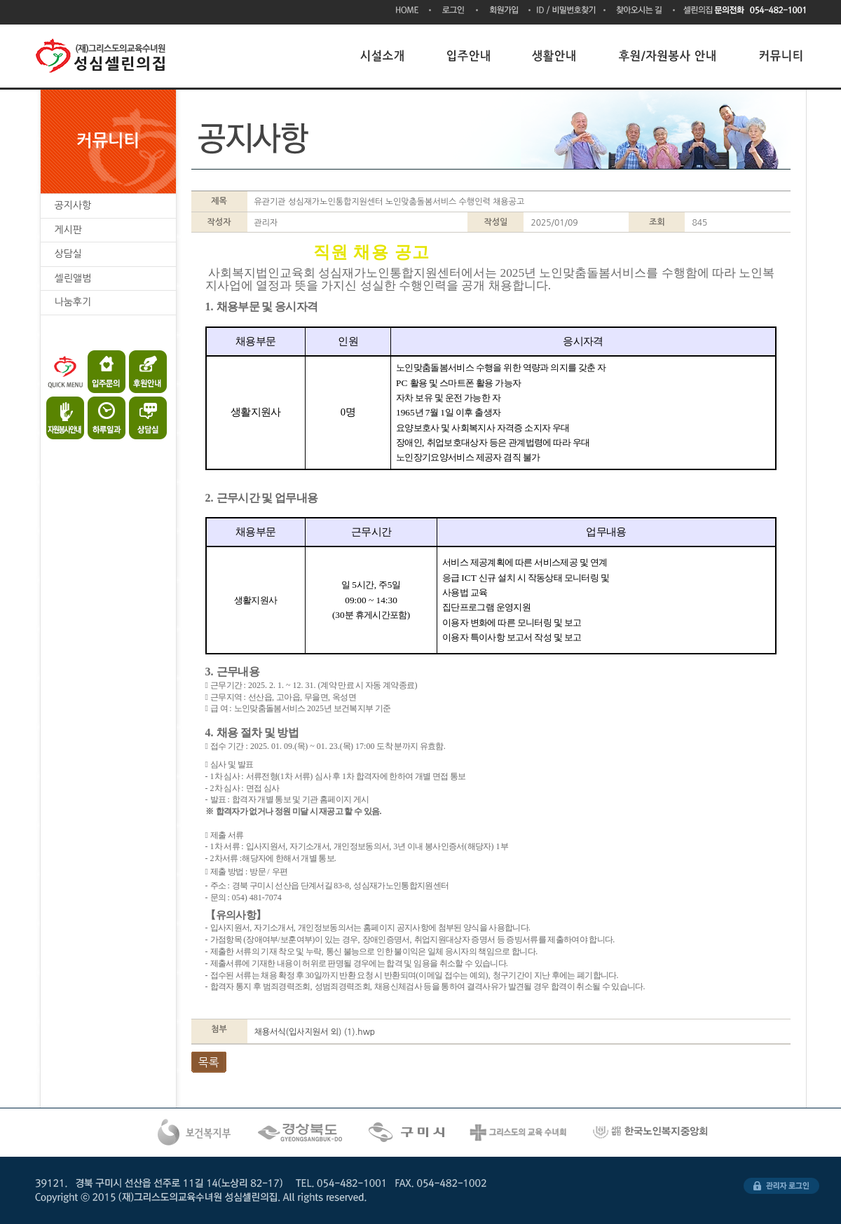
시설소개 (382, 55)
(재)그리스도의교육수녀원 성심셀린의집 (103, 56)
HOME (413, 11)
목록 (208, 1062)
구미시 (407, 1132)
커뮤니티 (781, 55)
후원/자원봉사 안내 (668, 55)
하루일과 (104, 414)
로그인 (454, 11)
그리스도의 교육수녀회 (519, 1132)
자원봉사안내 (66, 414)
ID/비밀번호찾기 (568, 11)
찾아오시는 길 (640, 11)
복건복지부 (194, 1132)
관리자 (781, 1186)
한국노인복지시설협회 (651, 1132)
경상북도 (301, 1132)
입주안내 (468, 55)
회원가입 (504, 11)
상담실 (142, 414)
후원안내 (142, 371)
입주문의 (104, 371)
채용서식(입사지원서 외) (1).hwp (315, 1032)
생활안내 (555, 55)
